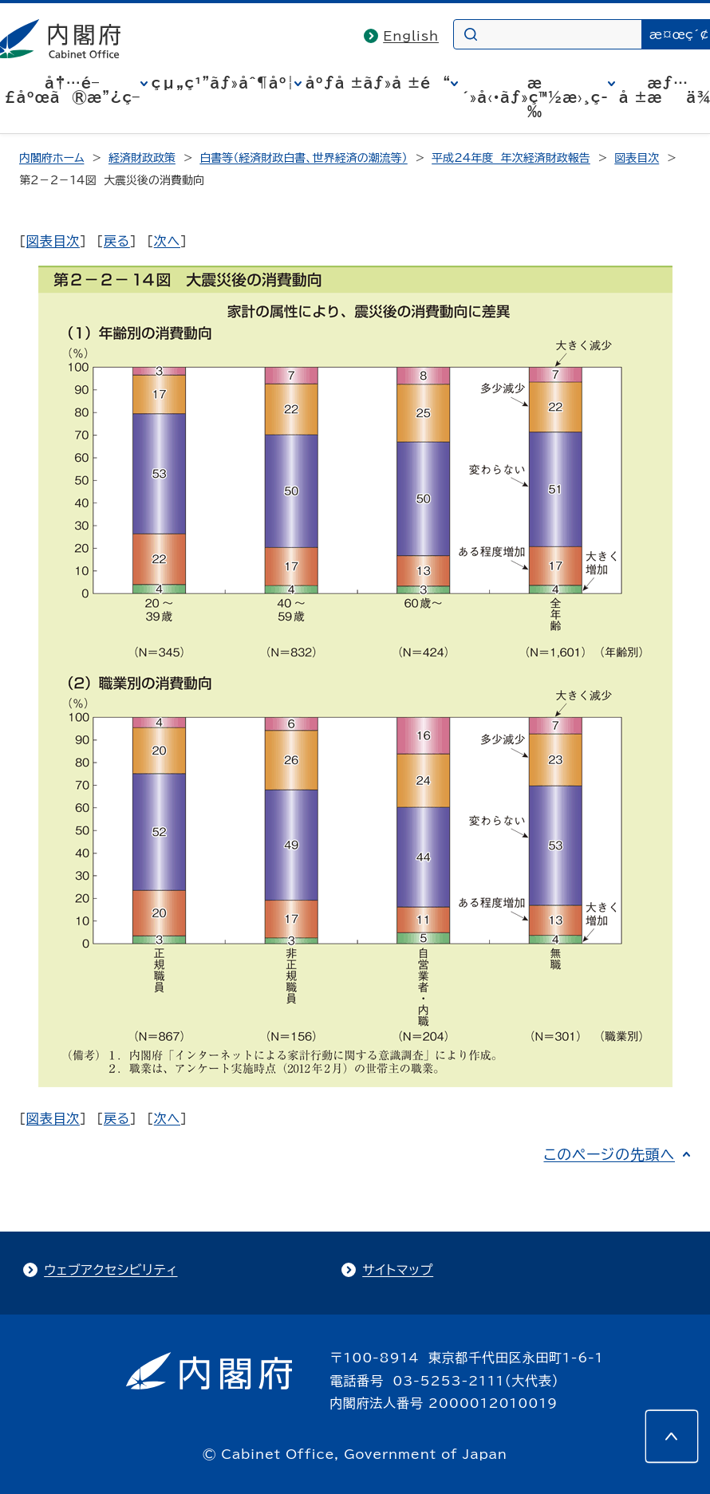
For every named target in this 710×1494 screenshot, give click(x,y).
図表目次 (636, 158)
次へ (167, 241)
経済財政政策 (142, 158)
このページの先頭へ (609, 1154)
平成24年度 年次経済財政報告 (511, 158)
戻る (117, 241)
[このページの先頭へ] (671, 1436)
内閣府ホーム (51, 158)
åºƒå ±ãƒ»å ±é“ (378, 83)
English (411, 36)
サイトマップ (397, 1269)
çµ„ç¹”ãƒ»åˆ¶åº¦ (223, 83)
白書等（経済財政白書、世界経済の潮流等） (303, 158)
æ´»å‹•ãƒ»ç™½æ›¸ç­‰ (535, 97)
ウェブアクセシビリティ (110, 1269)
